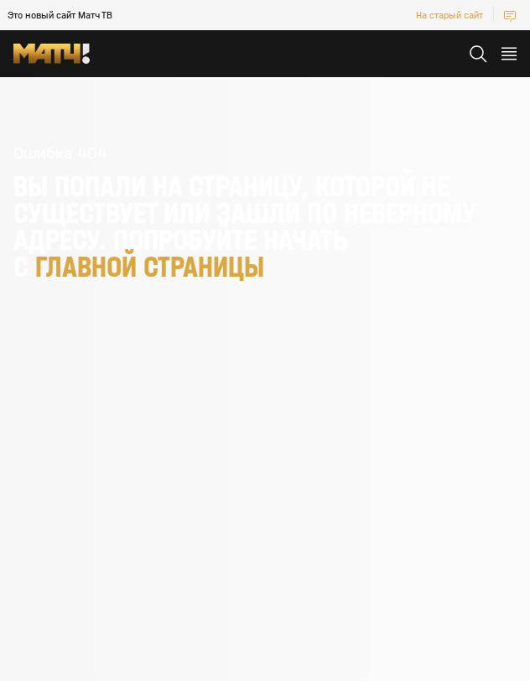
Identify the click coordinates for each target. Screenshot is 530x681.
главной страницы (149, 266)
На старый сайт (449, 15)
